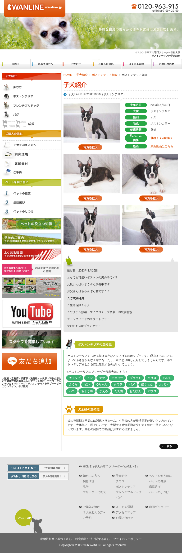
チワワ (120, 481)
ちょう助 (87, 391)
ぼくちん (147, 384)
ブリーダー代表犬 (94, 492)
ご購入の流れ (91, 507)
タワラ (118, 384)
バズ (132, 384)
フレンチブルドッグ (128, 492)
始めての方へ (91, 475)
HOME (68, 74)
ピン (87, 384)
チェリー (117, 378)
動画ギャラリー (159, 507)
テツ (102, 378)
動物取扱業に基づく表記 (56, 539)
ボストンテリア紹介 (105, 74)
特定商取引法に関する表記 (92, 539)
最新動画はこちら (161, 146)
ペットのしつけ (159, 492)
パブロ (152, 391)
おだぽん (135, 391)
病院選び (154, 486)
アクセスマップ (126, 512)
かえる (103, 391)
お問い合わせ (124, 518)
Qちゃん (101, 384)
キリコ (152, 378)
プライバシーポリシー (127, 539)
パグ (119, 497)
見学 (86, 486)
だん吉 (118, 391)
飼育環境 (88, 481)
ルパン (163, 384)
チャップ (74, 378)
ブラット (135, 378)
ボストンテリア (126, 486)
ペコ (72, 391)
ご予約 (87, 518)
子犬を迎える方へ (94, 512)
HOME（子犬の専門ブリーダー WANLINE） (111, 466)
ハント (167, 378)
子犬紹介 (82, 74)
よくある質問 (124, 507)
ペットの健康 (157, 481)
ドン (90, 378)
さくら (73, 384)
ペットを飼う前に (160, 475)
